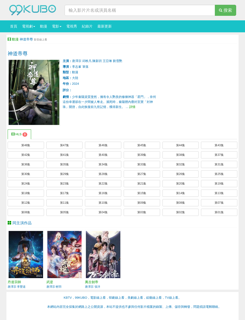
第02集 (180, 212)
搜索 (225, 10)
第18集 (25, 193)
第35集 (64, 164)
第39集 (141, 155)
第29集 (64, 174)
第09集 (141, 202)
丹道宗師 (14, 282)
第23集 (64, 183)
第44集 (180, 145)
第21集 (141, 183)
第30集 (25, 174)
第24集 (25, 183)
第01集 (219, 212)
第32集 (180, 164)
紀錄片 (87, 26)
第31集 (219, 164)
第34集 (103, 164)
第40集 (103, 155)
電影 (56, 26)
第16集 (103, 193)
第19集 (219, 183)
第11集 (64, 202)
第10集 (103, 202)
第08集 (180, 202)
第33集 (141, 164)
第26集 (180, 174)
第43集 (219, 145)
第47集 (64, 145)
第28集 (103, 174)
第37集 (219, 155)
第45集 (141, 145)
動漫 (43, 26)
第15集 (141, 193)
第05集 (64, 212)
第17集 (64, 193)
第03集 (141, 212)
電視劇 (28, 26)
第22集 (103, 183)
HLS (19, 134)
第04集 (103, 212)
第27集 (141, 174)
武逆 (49, 282)
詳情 (132, 107)
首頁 (13, 26)
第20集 (180, 183)
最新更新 (104, 26)
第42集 (25, 155)
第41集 (64, 155)
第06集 (25, 212)
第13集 (219, 193)
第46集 (103, 145)
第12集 (25, 202)
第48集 (25, 145)
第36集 (25, 164)
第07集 (219, 202)
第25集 (219, 174)
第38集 (180, 155)
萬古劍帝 (91, 282)
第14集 (180, 193)
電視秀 (71, 26)
